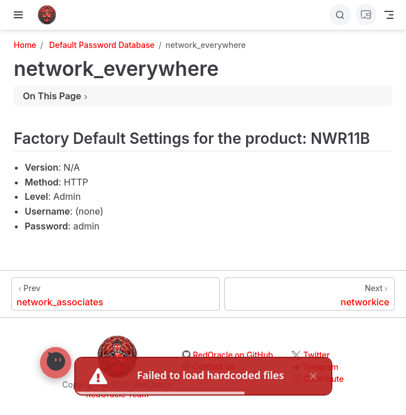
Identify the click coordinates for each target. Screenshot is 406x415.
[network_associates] (115, 294)
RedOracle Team (117, 394)
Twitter (316, 355)
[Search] (340, 15)
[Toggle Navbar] (389, 14)
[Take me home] (51, 15)
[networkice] (309, 294)
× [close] (313, 375)
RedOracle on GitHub (233, 355)
